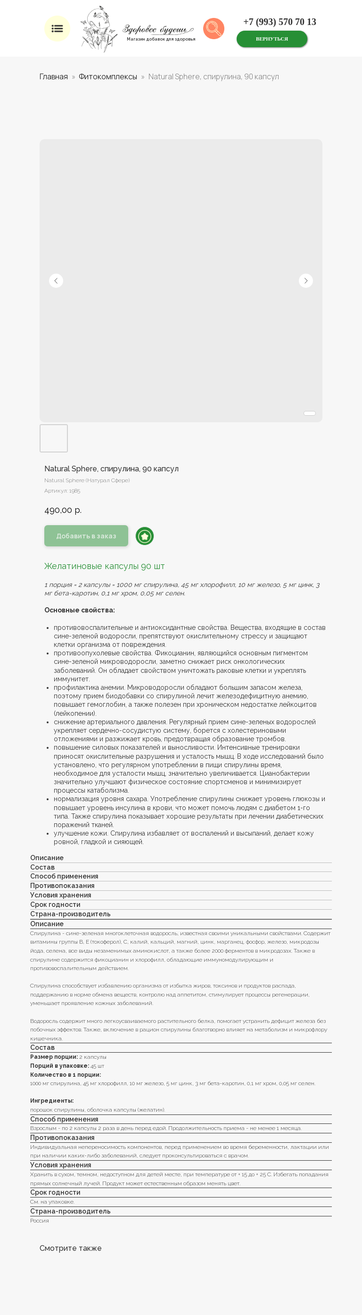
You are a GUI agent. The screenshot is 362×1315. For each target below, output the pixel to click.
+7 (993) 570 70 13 (279, 22)
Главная (54, 76)
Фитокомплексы (108, 76)
